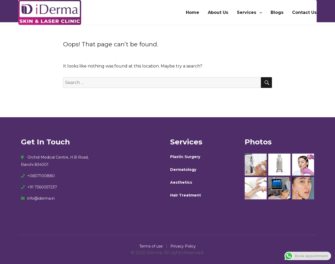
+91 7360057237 (39, 187)
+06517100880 (38, 175)
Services (246, 12)
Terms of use (151, 246)
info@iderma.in (38, 198)
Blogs (277, 12)
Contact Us (304, 12)
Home (192, 12)
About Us (218, 12)
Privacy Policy (183, 246)
